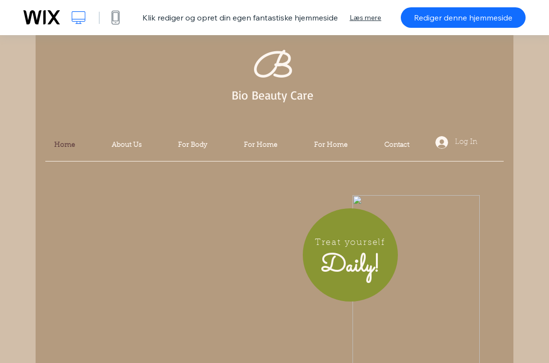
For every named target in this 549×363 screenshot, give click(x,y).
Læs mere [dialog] (365, 17)
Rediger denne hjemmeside (463, 17)
